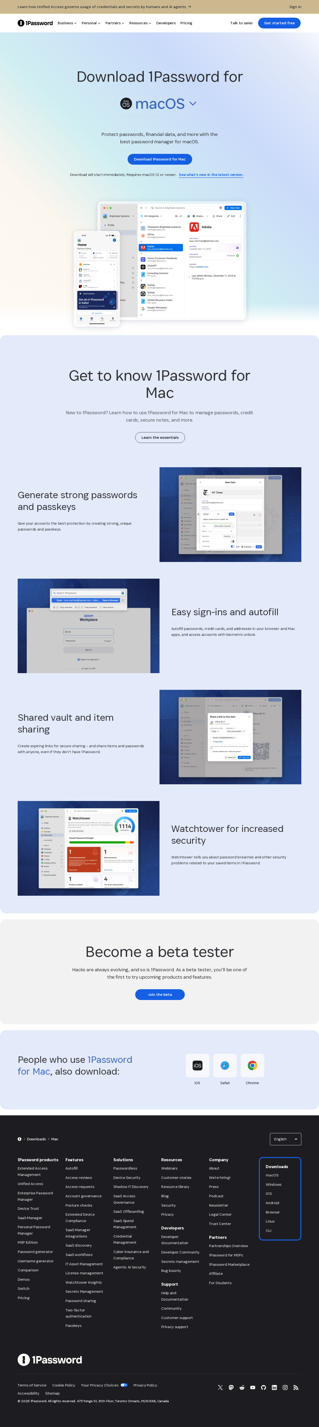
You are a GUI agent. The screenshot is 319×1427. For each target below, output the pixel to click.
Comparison (28, 1270)
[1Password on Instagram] (285, 1387)
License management (84, 1273)
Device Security (126, 1177)
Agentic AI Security (129, 1267)
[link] (279, 23)
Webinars (169, 1168)
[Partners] (115, 23)
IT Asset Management (84, 1264)
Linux (270, 1221)
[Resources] (140, 23)
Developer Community (180, 1252)
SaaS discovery (79, 1245)
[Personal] (91, 23)
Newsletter (218, 1205)
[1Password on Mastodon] (231, 1387)
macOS (272, 1175)
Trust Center (220, 1223)
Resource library (175, 1186)
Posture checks (79, 1205)
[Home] (20, 1139)
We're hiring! (219, 1177)
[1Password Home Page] (35, 23)
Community (171, 1308)
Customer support (177, 1317)
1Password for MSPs (226, 1255)
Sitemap (52, 1393)
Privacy (167, 1214)
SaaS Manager (30, 1217)
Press (213, 1186)
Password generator (35, 1251)
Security (168, 1205)
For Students (220, 1282)
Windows (273, 1184)
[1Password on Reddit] (241, 1387)
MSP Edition (28, 1242)
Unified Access (30, 1183)
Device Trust (28, 1208)
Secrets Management (84, 1291)
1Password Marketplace (229, 1264)
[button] (159, 105)
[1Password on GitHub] (263, 1387)
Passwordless (125, 1168)
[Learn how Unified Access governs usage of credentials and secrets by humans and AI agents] (104, 7)
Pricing (24, 1297)
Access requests (80, 1186)
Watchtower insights (84, 1282)
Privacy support (174, 1326)
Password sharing (81, 1300)
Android (272, 1202)
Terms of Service (32, 1385)
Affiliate (216, 1273)
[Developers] (165, 23)
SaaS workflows (79, 1254)
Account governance (83, 1196)
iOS (269, 1193)
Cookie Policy (63, 1385)
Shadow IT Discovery (130, 1186)
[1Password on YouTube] (252, 1387)
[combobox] (159, 104)
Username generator (35, 1261)
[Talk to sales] (241, 23)
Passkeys (73, 1325)
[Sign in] (295, 7)
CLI (268, 1230)
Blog (165, 1196)
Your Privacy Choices (104, 1385)
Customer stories (176, 1177)
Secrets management (180, 1261)
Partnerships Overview (228, 1245)
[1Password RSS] (295, 1387)
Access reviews (79, 1177)
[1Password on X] (220, 1387)
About (214, 1168)
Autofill (72, 1168)
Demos (23, 1279)
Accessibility (28, 1393)
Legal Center (220, 1214)
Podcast (216, 1196)
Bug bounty (171, 1270)
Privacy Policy (145, 1385)
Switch (23, 1288)
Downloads (36, 1139)
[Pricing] (186, 23)
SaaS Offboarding (128, 1211)
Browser (273, 1212)
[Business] (67, 23)
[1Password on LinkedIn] (274, 1387)
